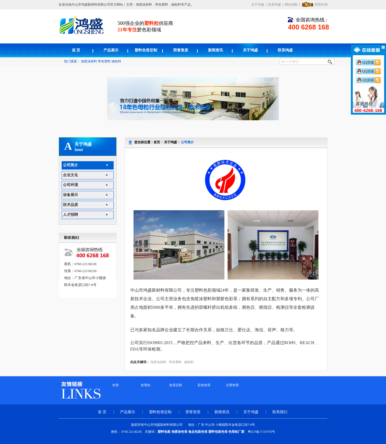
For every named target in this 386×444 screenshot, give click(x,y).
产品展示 (110, 50)
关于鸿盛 (257, 4)
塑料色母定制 (146, 50)
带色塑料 (104, 61)
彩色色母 (204, 385)
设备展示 (70, 195)
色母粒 (145, 385)
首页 (157, 142)
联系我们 (279, 412)
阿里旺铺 (321, 4)
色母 (115, 385)
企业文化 (70, 175)
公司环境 (70, 185)
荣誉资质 (180, 50)
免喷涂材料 (89, 61)
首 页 (76, 50)
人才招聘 (70, 215)
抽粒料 (116, 61)
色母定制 (175, 385)
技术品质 (70, 205)
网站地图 (291, 4)
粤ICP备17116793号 (261, 432)
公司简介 (70, 165)
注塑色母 (232, 385)
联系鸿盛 (274, 4)
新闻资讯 (215, 50)
